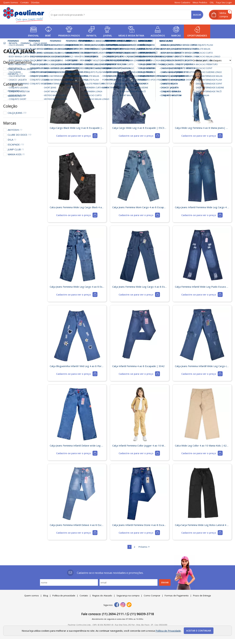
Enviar (165, 582)
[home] (23, 14)
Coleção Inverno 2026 (22, 69)
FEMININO (16, 90)
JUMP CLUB (16, 149)
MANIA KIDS (16, 154)
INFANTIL (15, 74)
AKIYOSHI (15, 129)
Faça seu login (224, 2)
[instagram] (122, 605)
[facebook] (116, 605)
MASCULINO (16, 95)
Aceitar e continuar (198, 630)
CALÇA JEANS (17, 112)
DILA (12, 139)
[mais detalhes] (77, 136)
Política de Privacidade (168, 630)
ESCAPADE (16, 144)
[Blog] (129, 605)
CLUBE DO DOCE (19, 134)
